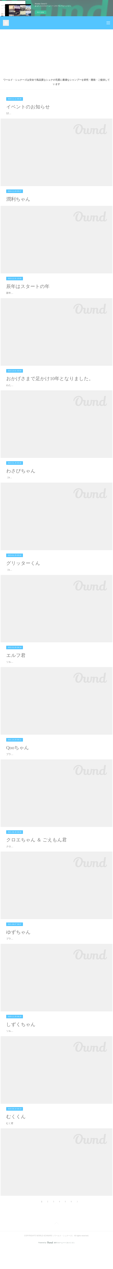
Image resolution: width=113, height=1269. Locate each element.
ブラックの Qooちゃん (18, 775)
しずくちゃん (20, 1045)
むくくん (16, 1137)
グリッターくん (23, 584)
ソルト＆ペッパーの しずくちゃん (24, 1052)
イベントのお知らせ (28, 106)
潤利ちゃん (18, 207)
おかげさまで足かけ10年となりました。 (49, 395)
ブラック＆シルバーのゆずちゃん (24, 960)
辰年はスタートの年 (28, 294)
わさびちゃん (20, 492)
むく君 (9, 1144)
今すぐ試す (40, 12)
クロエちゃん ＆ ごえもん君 (36, 861)
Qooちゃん (17, 768)
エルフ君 (16, 676)
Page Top (56, 1245)
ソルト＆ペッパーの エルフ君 (22, 683)
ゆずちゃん (18, 953)
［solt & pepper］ (15, 498)
